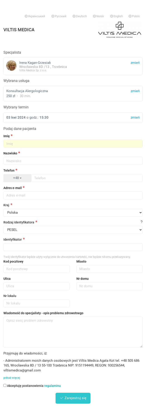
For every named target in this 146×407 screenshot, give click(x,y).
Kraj (6, 205)
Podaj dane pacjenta (19, 129)
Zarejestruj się (73, 398)
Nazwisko (10, 153)
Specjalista (12, 52)
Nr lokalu (9, 296)
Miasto (81, 261)
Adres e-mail (12, 188)
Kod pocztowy (13, 261)
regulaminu (52, 386)
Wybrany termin (16, 107)
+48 (17, 178)
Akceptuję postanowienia (32, 386)
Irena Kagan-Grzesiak (73, 66)
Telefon (9, 170)
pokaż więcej (11, 377)
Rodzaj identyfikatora (18, 222)
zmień (135, 91)
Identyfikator (12, 239)
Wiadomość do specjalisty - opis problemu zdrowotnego (43, 313)
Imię (6, 136)
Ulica (7, 278)
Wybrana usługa (16, 81)
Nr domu (82, 278)
